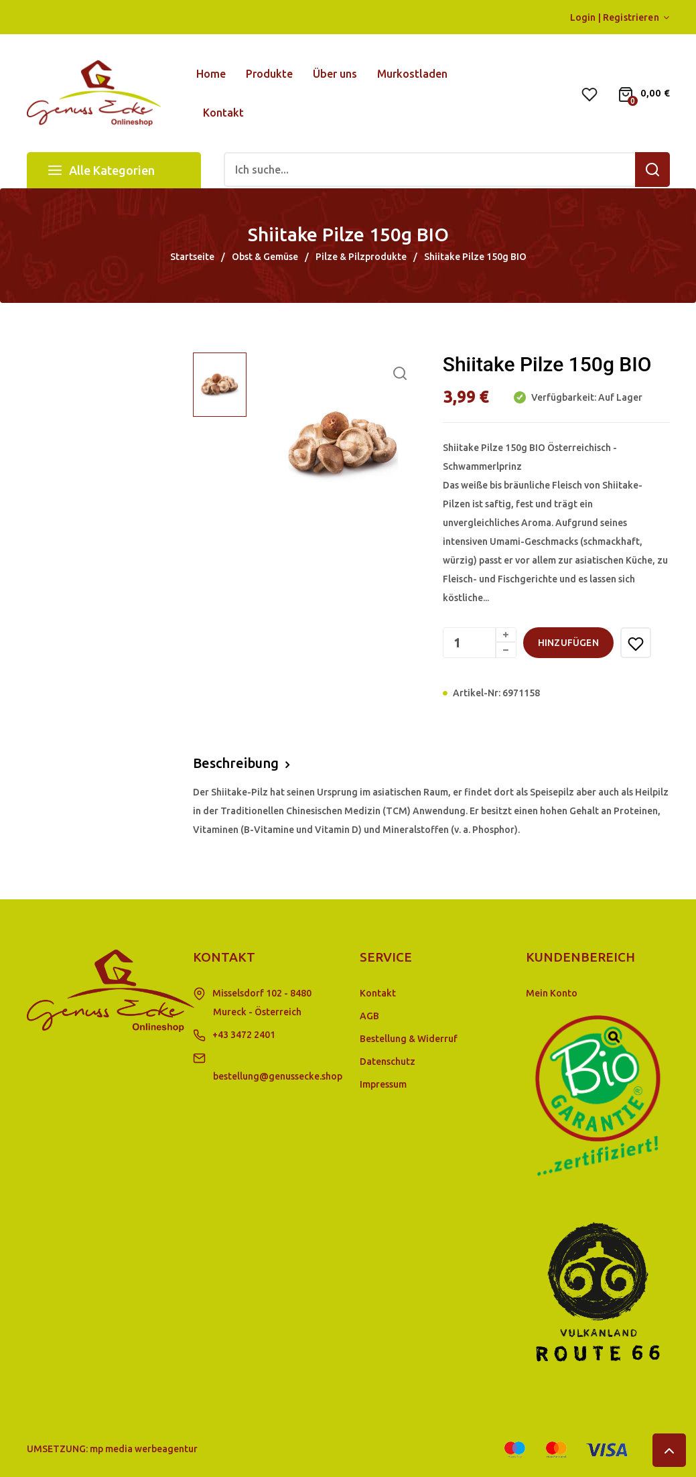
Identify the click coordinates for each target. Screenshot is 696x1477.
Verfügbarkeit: (562, 397)
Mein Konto (551, 993)
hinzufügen (568, 642)
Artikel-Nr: (476, 693)
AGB (369, 1016)
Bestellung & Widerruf (409, 1038)
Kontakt (378, 993)
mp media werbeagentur (144, 1448)
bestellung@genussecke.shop (277, 1076)
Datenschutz (387, 1061)
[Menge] (479, 642)
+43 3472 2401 (243, 1034)
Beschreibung (236, 763)
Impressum (383, 1084)
